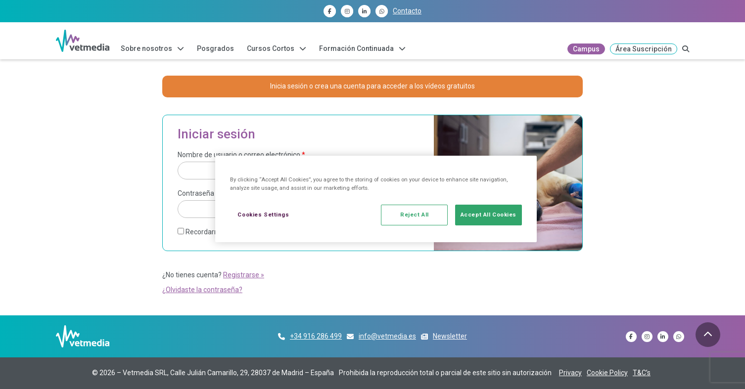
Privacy (570, 373)
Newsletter (450, 336)
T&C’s (642, 373)
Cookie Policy (607, 373)
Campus (586, 49)
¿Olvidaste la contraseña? (202, 290)
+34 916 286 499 (316, 336)
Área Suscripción (643, 49)
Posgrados (215, 48)
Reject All (414, 214)
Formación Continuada (356, 48)
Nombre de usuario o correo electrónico (241, 155)
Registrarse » (243, 275)
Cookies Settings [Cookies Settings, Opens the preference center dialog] (263, 214)
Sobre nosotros (146, 48)
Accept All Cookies (488, 214)
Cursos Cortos (270, 48)
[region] (376, 199)
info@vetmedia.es (387, 336)
